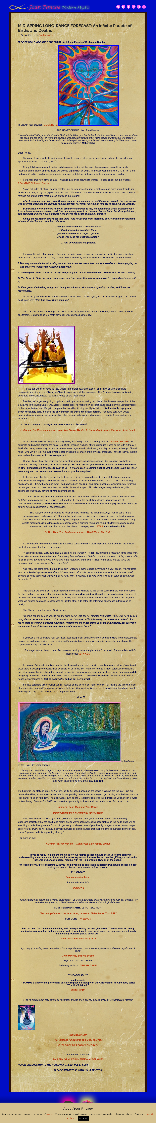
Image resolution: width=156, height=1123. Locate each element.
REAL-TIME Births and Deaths (33, 183)
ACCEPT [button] (83, 1118)
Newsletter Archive (46, 35)
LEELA (99, 526)
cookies (49, 1114)
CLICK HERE (51, 125)
